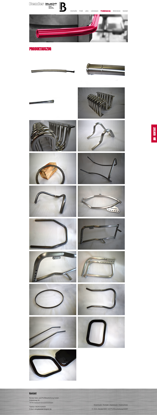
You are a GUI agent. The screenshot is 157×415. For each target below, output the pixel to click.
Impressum (114, 405)
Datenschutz (123, 405)
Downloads (98, 405)
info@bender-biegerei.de (42, 409)
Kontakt (106, 405)
